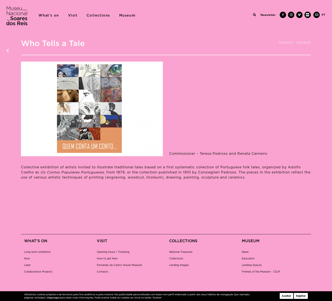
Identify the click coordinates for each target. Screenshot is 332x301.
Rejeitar (301, 296)
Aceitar (286, 296)
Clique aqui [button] (53, 297)
